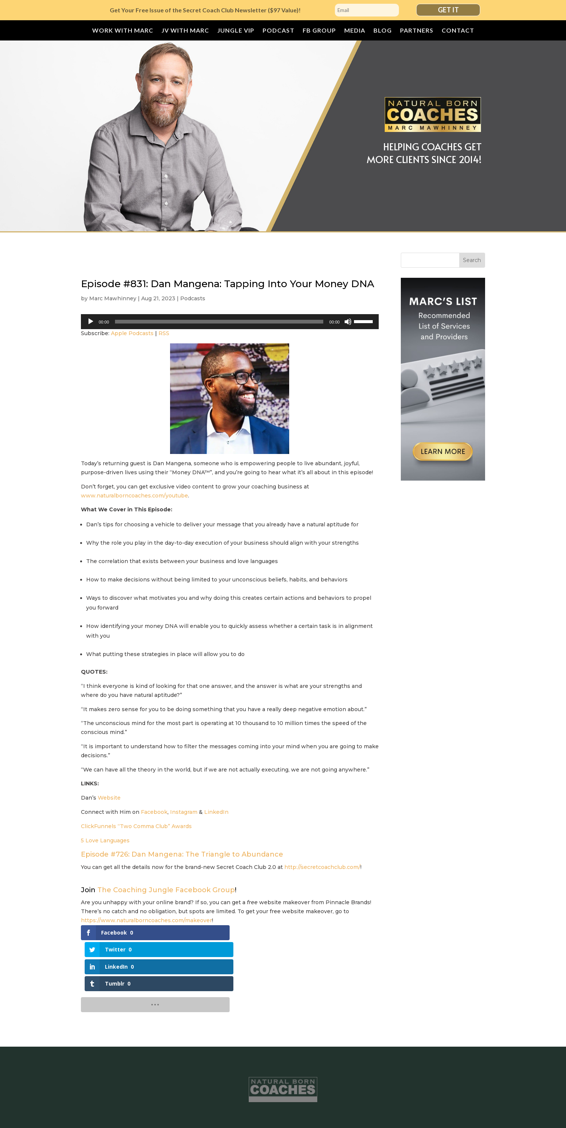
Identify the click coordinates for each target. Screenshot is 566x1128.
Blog (382, 31)
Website (109, 797)
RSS (163, 333)
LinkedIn (216, 812)
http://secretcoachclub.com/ (322, 867)
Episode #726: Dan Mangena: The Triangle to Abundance (182, 854)
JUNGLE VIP (235, 31)
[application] (230, 321)
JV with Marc (185, 31)
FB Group (319, 31)
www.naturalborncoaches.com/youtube (134, 495)
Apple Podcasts (132, 333)
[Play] (90, 321)
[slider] (219, 322)
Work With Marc (122, 31)
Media (354, 31)
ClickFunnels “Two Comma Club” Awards (136, 826)
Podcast (278, 31)
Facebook (154, 812)
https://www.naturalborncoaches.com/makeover (146, 920)
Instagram (183, 812)
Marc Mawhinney (112, 298)
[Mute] (348, 321)
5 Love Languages (105, 840)
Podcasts (192, 298)
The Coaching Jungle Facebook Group (166, 890)
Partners (416, 31)
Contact (458, 31)
